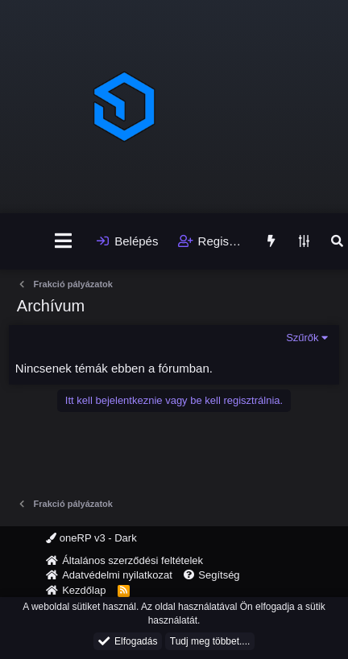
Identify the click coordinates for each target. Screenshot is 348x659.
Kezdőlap (84, 590)
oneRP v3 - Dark (91, 538)
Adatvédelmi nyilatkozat (117, 575)
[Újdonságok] (270, 241)
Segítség (218, 575)
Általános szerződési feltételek (132, 560)
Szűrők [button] (302, 338)
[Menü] (63, 241)
